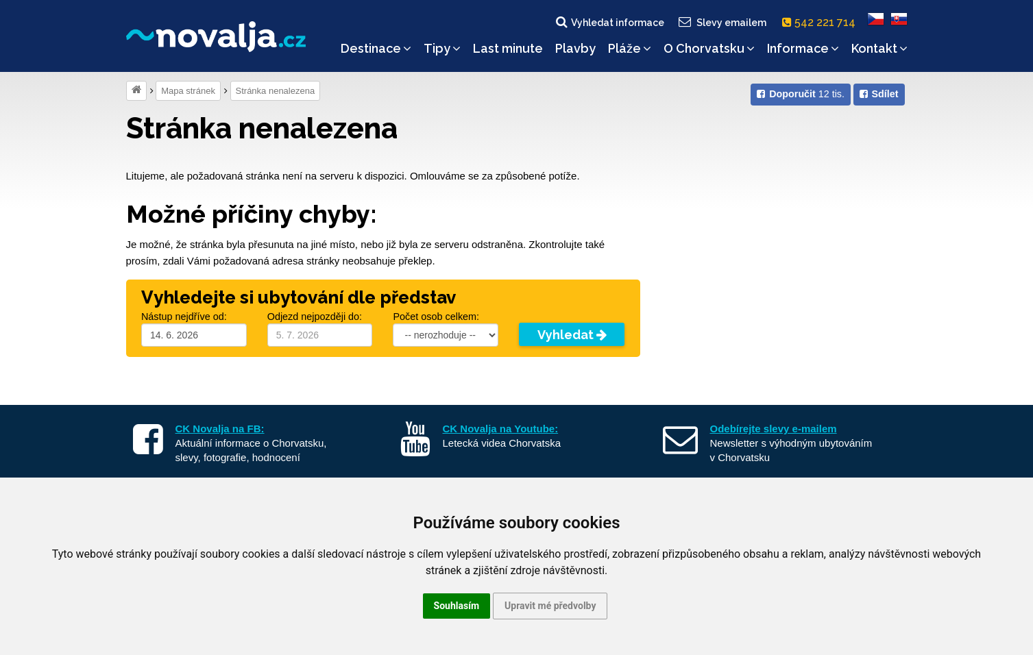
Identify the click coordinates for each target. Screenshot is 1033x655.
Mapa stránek (188, 91)
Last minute (508, 48)
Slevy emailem (721, 22)
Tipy (442, 48)
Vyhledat (572, 335)
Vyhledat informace (609, 22)
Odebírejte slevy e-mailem (773, 428)
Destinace (376, 48)
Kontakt (879, 48)
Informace (803, 48)
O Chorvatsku (709, 48)
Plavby (575, 48)
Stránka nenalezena (275, 91)
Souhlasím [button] (457, 605)
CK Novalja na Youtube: (501, 428)
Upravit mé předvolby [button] (550, 605)
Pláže (629, 48)
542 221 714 (821, 22)
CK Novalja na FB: (220, 428)
